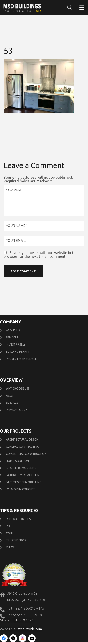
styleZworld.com (29, 629)
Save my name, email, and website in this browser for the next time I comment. (41, 255)
